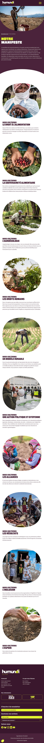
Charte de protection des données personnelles (22, 738)
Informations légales (22, 740)
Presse (2, 687)
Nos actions (25, 681)
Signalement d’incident (22, 736)
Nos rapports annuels (6, 685)
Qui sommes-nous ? (6, 684)
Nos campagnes (27, 682)
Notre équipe (4, 682)
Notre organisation (6, 681)
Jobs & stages (26, 684)
